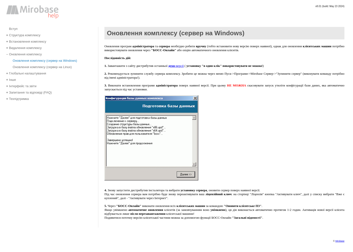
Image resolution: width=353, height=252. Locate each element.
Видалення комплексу (24, 47)
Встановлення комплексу (26, 41)
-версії (176, 66)
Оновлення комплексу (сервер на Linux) (41, 66)
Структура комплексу (23, 34)
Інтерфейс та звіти (21, 85)
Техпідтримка (17, 98)
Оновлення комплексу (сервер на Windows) (43, 60)
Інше (11, 79)
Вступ (12, 28)
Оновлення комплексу (24, 54)
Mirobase (339, 241)
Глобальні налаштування (26, 73)
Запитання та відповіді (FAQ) (29, 92)
